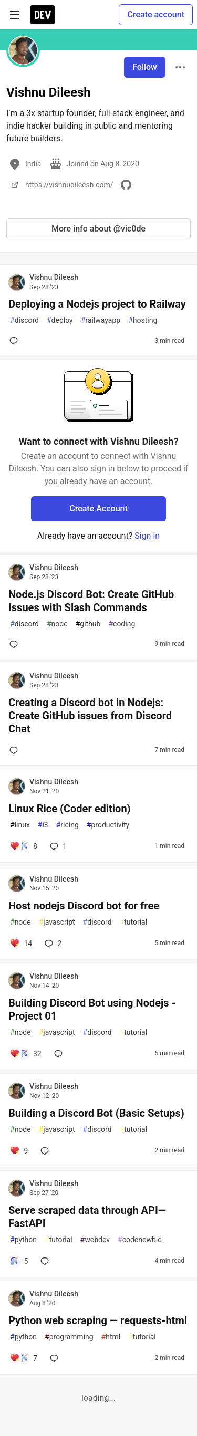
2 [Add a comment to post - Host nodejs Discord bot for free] (52, 943)
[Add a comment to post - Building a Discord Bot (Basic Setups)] (18, 1150)
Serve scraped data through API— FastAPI (87, 1217)
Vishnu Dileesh (53, 277)
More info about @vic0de (98, 229)
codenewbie (140, 1239)
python (23, 1239)
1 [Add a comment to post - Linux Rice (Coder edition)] (57, 846)
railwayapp (100, 320)
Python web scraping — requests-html (97, 1320)
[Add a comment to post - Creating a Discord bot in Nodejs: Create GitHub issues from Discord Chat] (15, 750)
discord (24, 320)
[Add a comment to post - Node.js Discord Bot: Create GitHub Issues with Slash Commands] (15, 644)
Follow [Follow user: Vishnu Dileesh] (144, 67)
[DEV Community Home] (42, 14)
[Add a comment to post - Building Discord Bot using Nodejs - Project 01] (25, 1053)
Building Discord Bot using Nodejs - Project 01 (91, 1009)
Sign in (147, 536)
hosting (142, 320)
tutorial (134, 922)
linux (20, 825)
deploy (60, 320)
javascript (57, 922)
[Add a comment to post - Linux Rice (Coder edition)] (23, 846)
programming (69, 1337)
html (111, 1337)
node (57, 624)
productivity (108, 825)
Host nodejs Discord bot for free (83, 905)
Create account (155, 14)
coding (121, 624)
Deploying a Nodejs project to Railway (97, 304)
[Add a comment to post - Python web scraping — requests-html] (23, 1358)
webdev (95, 1239)
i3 (43, 825)
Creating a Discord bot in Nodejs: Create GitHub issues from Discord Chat (90, 715)
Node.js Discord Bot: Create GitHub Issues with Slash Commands (91, 601)
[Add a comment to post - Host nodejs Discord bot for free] (20, 943)
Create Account (98, 508)
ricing (67, 825)
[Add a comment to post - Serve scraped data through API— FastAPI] (18, 1261)
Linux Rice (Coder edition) (69, 808)
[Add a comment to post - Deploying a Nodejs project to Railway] (15, 340)
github (88, 624)
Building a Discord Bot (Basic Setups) (96, 1113)
